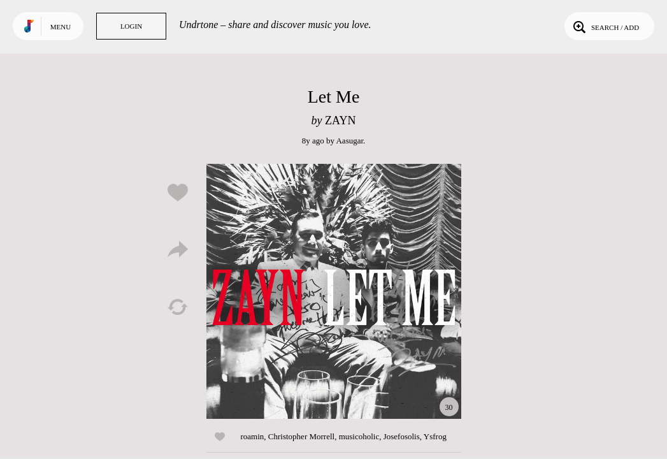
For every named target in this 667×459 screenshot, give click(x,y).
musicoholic (359, 436)
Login (131, 26)
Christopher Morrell (301, 436)
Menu (60, 27)
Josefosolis (402, 436)
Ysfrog (435, 436)
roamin (252, 436)
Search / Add (605, 26)
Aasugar (349, 140)
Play (333, 291)
